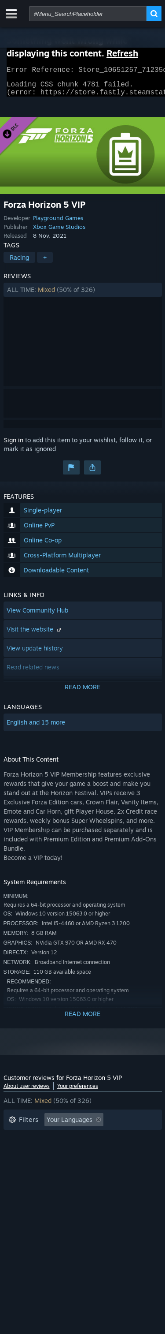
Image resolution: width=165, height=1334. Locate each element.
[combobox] (88, 13)
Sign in (13, 445)
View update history (35, 653)
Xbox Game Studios (59, 231)
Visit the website (35, 634)
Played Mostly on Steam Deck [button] (95, 1151)
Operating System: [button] (35, 1165)
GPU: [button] (117, 1165)
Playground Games (58, 223)
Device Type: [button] (27, 1178)
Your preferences (77, 1091)
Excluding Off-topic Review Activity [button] (59, 1138)
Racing (19, 262)
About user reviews (27, 1091)
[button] (83, 295)
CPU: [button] (86, 1165)
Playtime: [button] (22, 1151)
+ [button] (45, 262)
